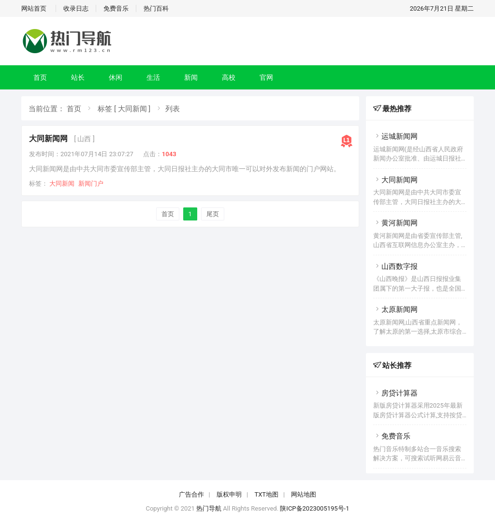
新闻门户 (90, 183)
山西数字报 (395, 266)
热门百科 (156, 8)
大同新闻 (61, 183)
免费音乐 (116, 8)
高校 (228, 77)
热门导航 (208, 508)
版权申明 (229, 494)
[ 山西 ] (84, 139)
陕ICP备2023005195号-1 (314, 508)
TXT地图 (266, 494)
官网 (266, 77)
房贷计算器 (395, 393)
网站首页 (33, 8)
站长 (78, 77)
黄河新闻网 (395, 223)
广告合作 (191, 494)
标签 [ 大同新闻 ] (124, 108)
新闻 (191, 77)
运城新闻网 (395, 136)
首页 (40, 77)
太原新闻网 (395, 309)
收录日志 (75, 8)
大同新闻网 (48, 138)
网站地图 (303, 494)
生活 (153, 77)
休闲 (115, 77)
